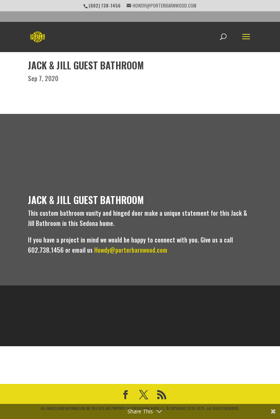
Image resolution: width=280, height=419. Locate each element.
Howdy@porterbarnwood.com (130, 250)
